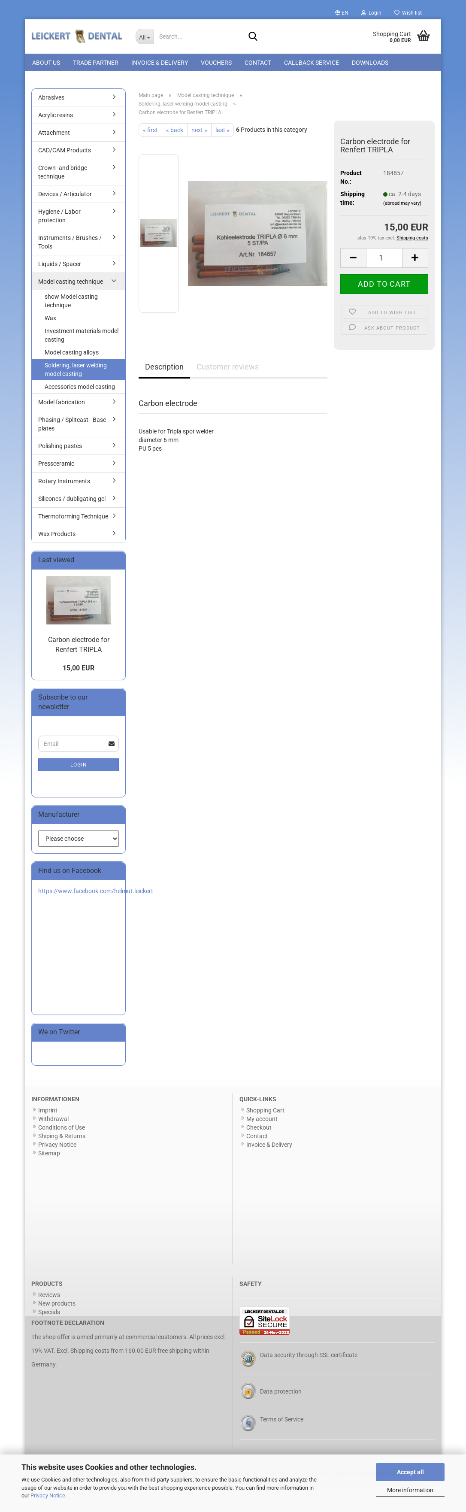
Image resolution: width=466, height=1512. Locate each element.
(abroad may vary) (402, 205)
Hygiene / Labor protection (59, 217)
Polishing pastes (60, 447)
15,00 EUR (78, 670)
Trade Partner (95, 62)
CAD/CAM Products (64, 151)
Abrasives (51, 99)
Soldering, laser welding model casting (76, 371)
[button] (342, 12)
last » (222, 131)
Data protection (281, 1393)
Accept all (410, 1472)
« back (174, 131)
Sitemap (49, 1154)
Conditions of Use (61, 1129)
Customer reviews (228, 368)
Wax (50, 319)
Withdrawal (53, 1120)
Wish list (408, 13)
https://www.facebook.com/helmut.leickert (95, 892)
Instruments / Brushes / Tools (70, 243)
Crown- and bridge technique (62, 174)
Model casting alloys (72, 354)
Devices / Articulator (65, 195)
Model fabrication (61, 403)
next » (199, 131)
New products (57, 1305)
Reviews (49, 1296)
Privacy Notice (47, 1495)
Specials (49, 1313)
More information (410, 1490)
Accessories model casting (80, 388)
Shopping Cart (265, 1112)
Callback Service (311, 62)
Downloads (370, 62)
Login (78, 767)
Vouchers (216, 62)
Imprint (47, 1112)
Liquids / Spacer (59, 265)
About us (46, 62)
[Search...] (145, 36)
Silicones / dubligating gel (72, 500)
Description (164, 368)
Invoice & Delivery (159, 62)
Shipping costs (89, 1352)
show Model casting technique (71, 302)
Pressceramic (56, 465)
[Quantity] (384, 260)
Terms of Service (281, 1421)
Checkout (259, 1129)
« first (150, 131)
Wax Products (57, 535)
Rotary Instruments (64, 482)
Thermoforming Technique (73, 518)
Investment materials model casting (81, 337)
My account (262, 1120)
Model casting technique (70, 283)
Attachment (54, 134)
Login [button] (371, 13)
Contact (258, 62)
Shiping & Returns (61, 1137)
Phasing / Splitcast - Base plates (72, 425)
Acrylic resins (55, 116)
